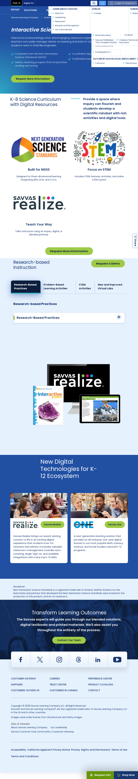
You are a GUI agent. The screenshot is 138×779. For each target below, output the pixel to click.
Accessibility (18, 756)
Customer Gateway (23, 685)
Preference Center (100, 685)
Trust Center (58, 691)
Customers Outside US (25, 696)
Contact (116, 9)
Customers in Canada (64, 696)
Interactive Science (68, 17)
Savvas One (115, 524)
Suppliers (17, 691)
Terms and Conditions (25, 762)
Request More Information (33, 79)
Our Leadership (59, 733)
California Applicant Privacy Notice (48, 756)
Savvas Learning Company (24, 17)
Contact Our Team (69, 646)
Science (48, 17)
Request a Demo (108, 263)
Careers (55, 685)
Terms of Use (119, 756)
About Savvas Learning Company (29, 733)
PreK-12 (16, 3)
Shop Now (126, 775)
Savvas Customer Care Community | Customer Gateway (42, 738)
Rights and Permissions (95, 756)
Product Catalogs (100, 691)
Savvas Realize (52, 524)
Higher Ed (28, 3)
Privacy (75, 756)
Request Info (100, 775)
